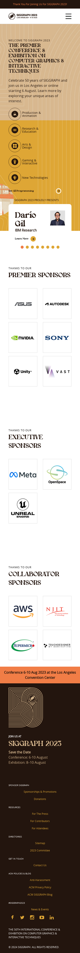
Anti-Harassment (40, 880)
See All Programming (21, 190)
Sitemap (40, 843)
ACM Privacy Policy (40, 887)
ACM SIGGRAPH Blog (40, 894)
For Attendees (40, 828)
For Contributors (40, 821)
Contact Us (40, 865)
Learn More (21, 238)
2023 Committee (40, 850)
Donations (40, 799)
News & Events (40, 909)
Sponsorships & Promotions (40, 791)
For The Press (40, 813)
